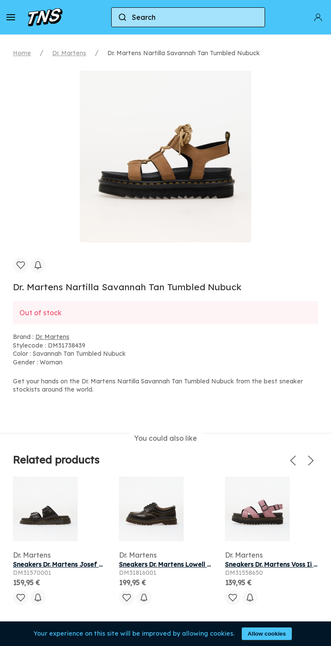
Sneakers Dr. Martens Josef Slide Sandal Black (84, 564)
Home (22, 53)
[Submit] (122, 17)
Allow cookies (267, 633)
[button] (11, 17)
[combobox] (188, 17)
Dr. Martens (69, 53)
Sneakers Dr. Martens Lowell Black (171, 564)
